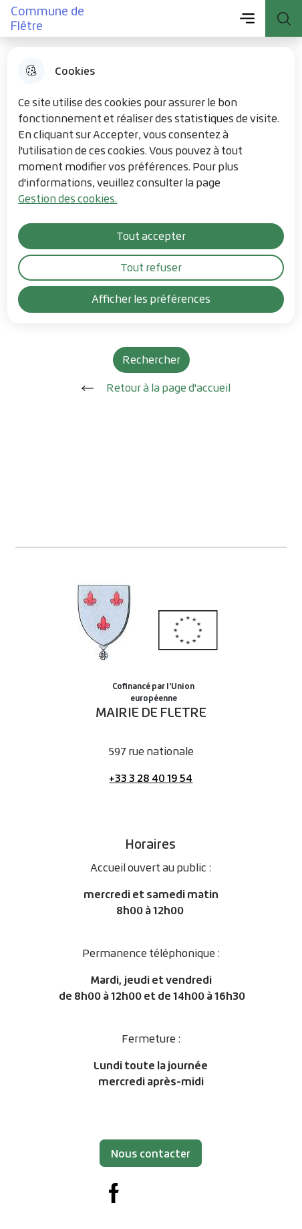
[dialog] (150, 185)
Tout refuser (151, 267)
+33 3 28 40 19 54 (150, 778)
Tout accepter (151, 236)
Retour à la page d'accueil (151, 388)
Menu (247, 18)
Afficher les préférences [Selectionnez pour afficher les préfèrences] (151, 298)
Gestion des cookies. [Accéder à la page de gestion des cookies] (67, 198)
